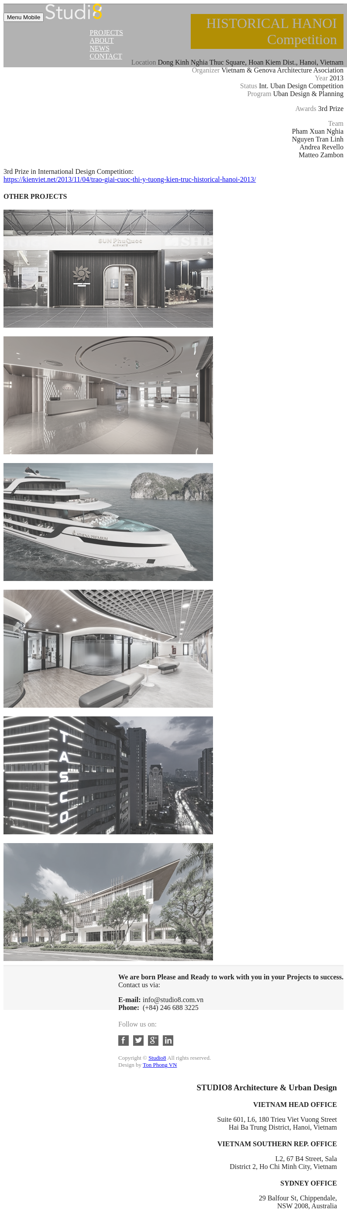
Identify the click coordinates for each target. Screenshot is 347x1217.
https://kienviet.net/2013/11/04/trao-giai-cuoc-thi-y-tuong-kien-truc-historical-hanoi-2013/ (129, 179)
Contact (106, 56)
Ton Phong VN (160, 1064)
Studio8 (157, 1058)
